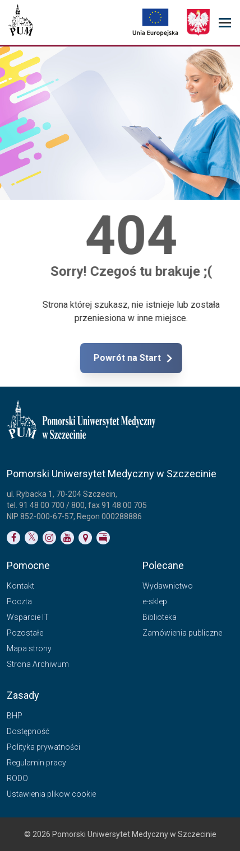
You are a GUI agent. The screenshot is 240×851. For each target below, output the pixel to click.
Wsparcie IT (28, 617)
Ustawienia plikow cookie (51, 793)
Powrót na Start (163, 358)
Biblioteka (159, 617)
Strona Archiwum (38, 664)
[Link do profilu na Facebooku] (13, 537)
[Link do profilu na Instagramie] (49, 537)
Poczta (19, 601)
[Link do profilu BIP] (103, 537)
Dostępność (28, 731)
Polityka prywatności (43, 746)
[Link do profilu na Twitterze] (31, 537)
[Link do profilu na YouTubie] (67, 537)
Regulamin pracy (36, 762)
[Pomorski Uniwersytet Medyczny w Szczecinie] (21, 22)
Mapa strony (29, 648)
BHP (14, 715)
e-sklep (154, 601)
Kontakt (20, 585)
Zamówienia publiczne (182, 632)
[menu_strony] (224, 22)
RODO (17, 778)
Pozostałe (25, 632)
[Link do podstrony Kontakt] (85, 537)
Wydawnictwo (167, 585)
